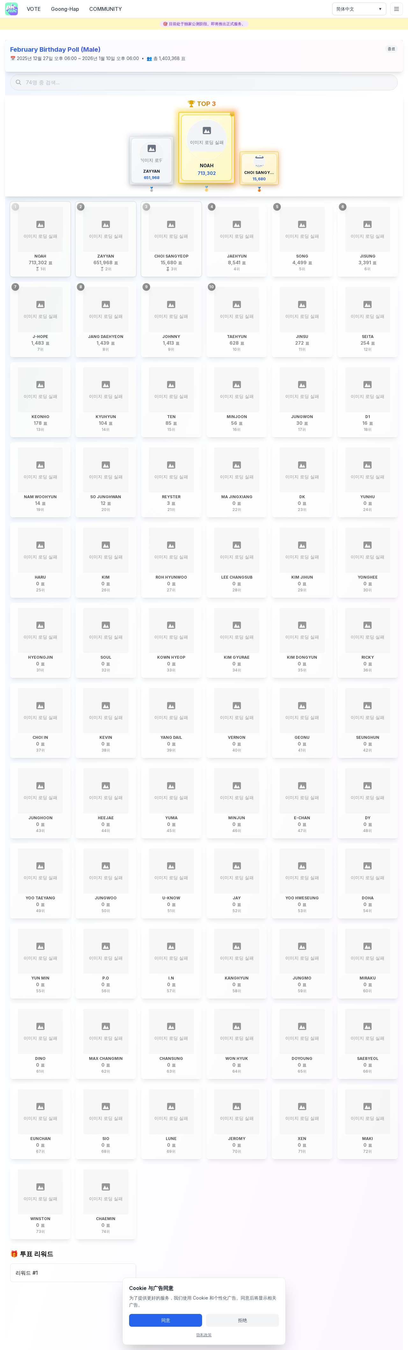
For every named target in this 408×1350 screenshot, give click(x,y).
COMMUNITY (105, 9)
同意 (165, 1320)
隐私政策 (204, 1334)
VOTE (34, 9)
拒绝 (242, 1320)
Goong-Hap (65, 9)
